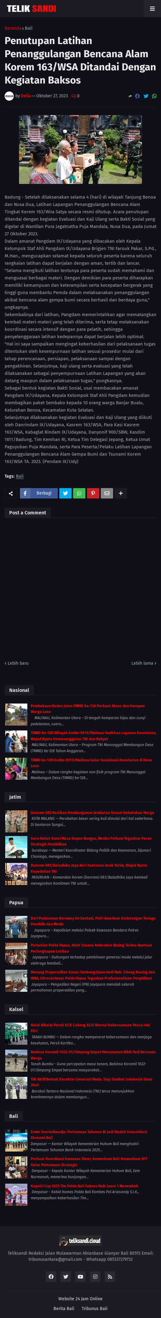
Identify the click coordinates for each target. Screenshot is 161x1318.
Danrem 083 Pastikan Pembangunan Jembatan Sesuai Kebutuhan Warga (92, 813)
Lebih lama (142, 663)
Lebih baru (18, 663)
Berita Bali (63, 1308)
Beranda (13, 28)
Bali (29, 28)
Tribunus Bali (95, 1308)
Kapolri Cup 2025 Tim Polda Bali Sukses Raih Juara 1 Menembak (84, 1186)
